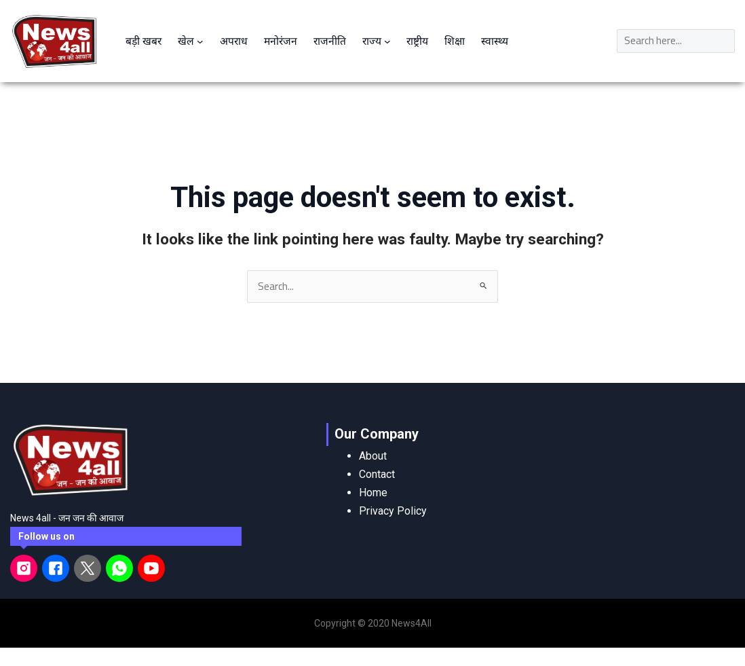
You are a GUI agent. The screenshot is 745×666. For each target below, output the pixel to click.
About (373, 455)
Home (373, 491)
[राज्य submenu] (392, 40)
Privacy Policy (393, 510)
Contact (377, 473)
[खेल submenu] (201, 40)
